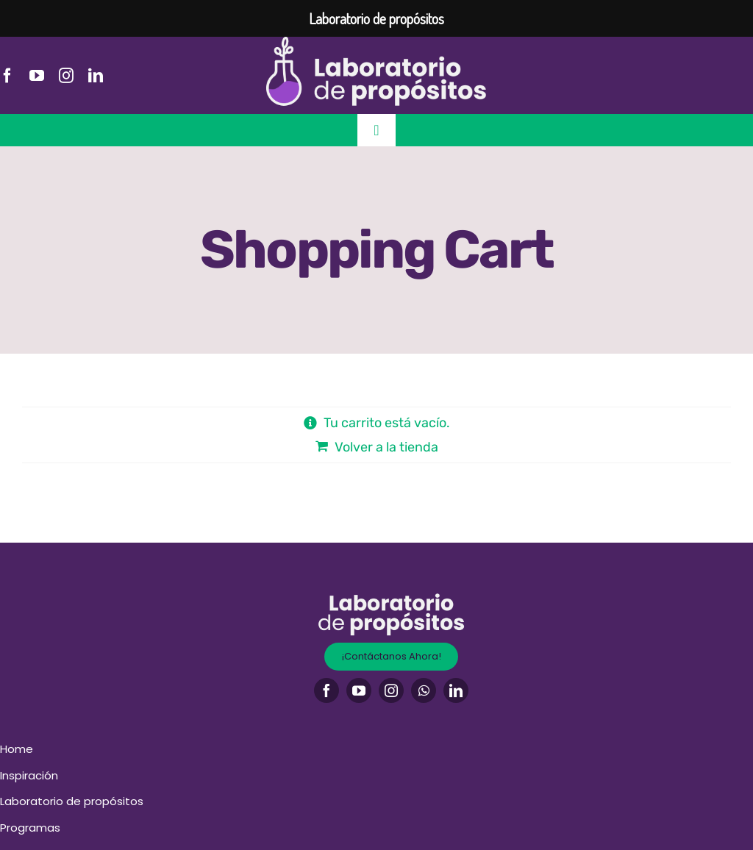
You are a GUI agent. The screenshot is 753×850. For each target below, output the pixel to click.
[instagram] (66, 75)
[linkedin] (95, 75)
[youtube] (36, 75)
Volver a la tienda (386, 447)
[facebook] (7, 75)
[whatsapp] (423, 690)
